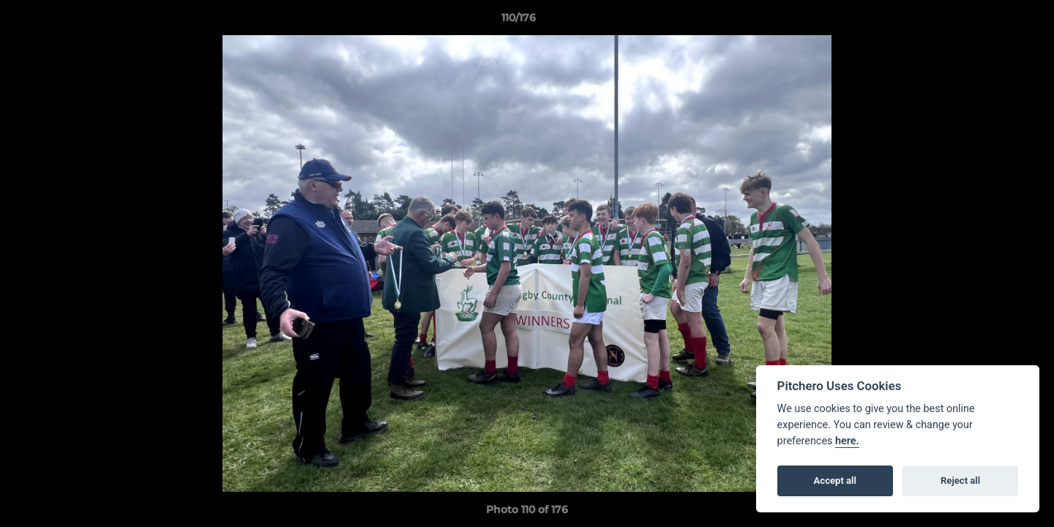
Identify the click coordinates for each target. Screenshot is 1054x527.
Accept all (835, 480)
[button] (992, 21)
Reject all (960, 480)
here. (847, 441)
